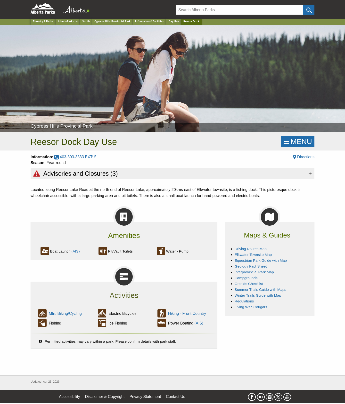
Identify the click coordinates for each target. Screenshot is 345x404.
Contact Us (175, 397)
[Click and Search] (308, 10)
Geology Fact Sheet (251, 266)
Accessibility (69, 397)
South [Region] (86, 21)
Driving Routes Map (251, 249)
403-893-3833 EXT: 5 (75, 157)
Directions (303, 157)
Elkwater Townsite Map (253, 255)
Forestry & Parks (43, 21)
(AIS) (76, 251)
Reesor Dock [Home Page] (191, 21)
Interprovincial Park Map (254, 272)
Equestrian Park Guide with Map (261, 260)
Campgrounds (246, 278)
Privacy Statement (145, 397)
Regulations (244, 301)
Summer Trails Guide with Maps (260, 289)
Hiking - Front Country (187, 313)
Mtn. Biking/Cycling (65, 313)
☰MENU (297, 141)
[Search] (239, 10)
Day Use (174, 21)
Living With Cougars (251, 307)
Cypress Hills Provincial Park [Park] (112, 21)
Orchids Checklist (249, 284)
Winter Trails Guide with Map (258, 295)
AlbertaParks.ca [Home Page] (68, 21)
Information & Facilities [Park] (149, 21)
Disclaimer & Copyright (105, 397)
